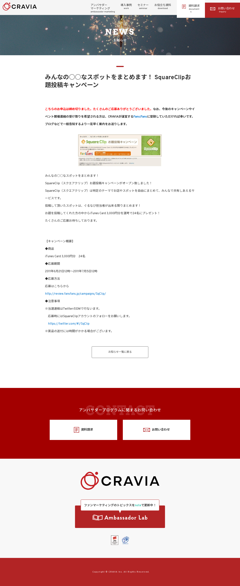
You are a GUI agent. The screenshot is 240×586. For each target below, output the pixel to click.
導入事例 (126, 7)
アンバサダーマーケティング (103, 8)
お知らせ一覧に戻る (120, 352)
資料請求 (191, 8)
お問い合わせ (222, 10)
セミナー (143, 7)
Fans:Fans (140, 117)
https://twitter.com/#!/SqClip (68, 324)
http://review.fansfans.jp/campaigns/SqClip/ (75, 294)
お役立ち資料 (162, 7)
